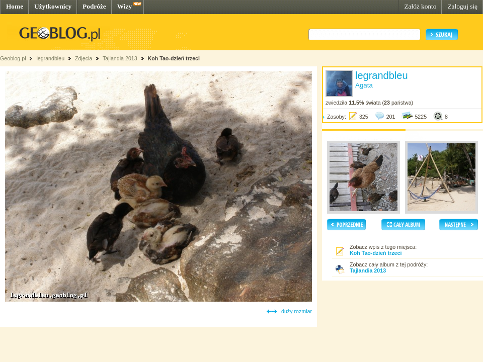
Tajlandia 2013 (120, 58)
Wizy (124, 6)
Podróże (94, 6)
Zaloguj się (462, 6)
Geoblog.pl (13, 58)
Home (14, 6)
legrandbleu (50, 58)
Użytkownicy (52, 6)
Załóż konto (420, 6)
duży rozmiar (296, 311)
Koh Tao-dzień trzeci (174, 58)
